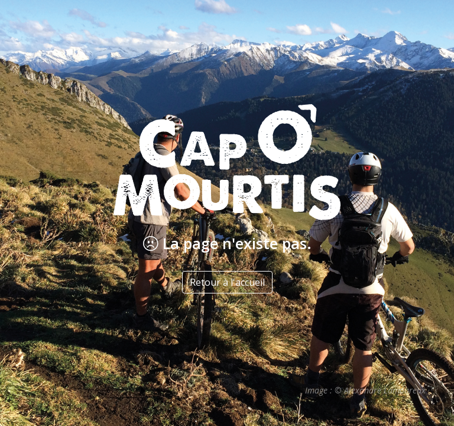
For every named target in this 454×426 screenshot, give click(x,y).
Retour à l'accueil (227, 282)
